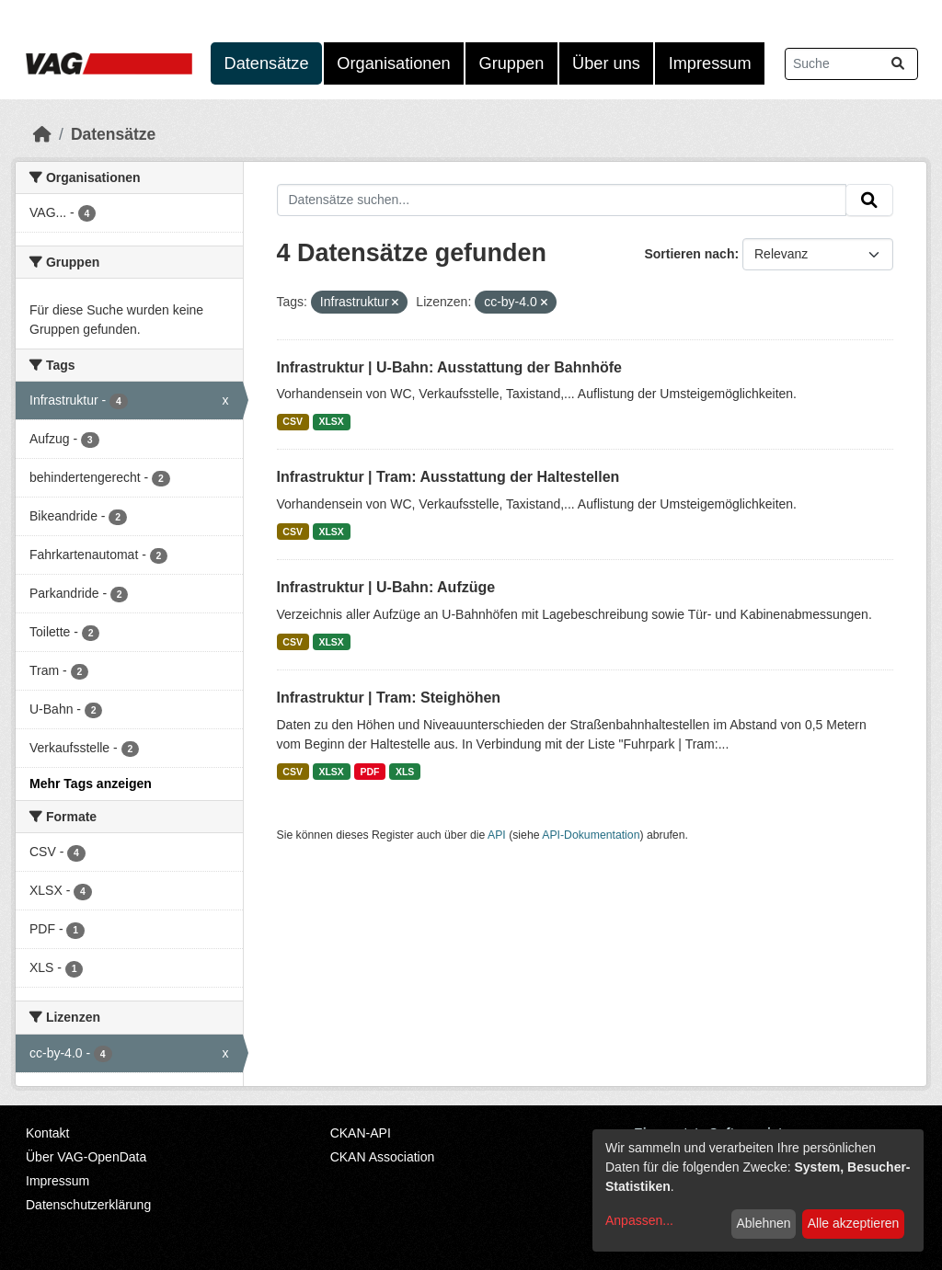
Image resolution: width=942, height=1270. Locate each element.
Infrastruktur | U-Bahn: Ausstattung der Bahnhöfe (449, 367)
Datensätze (266, 63)
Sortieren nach (689, 253)
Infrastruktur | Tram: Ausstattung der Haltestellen (448, 477)
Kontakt (47, 1133)
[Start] (42, 134)
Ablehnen (763, 1223)
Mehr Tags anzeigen (90, 783)
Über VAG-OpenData (86, 1157)
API (497, 835)
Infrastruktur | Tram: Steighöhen (389, 697)
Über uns (606, 63)
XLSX (330, 421)
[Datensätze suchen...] (851, 64)
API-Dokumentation (590, 835)
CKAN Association (382, 1157)
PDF (369, 771)
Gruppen (512, 63)
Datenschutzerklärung (88, 1204)
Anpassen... (639, 1220)
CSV (292, 421)
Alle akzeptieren (854, 1223)
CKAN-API (360, 1133)
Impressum (710, 63)
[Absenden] (897, 64)
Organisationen (393, 63)
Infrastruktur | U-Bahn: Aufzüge (386, 587)
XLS (405, 771)
